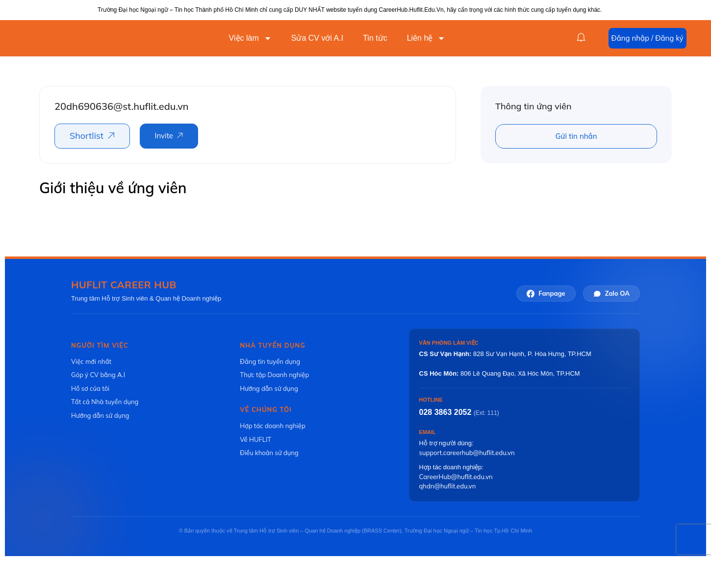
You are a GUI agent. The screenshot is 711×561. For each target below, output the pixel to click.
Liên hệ (426, 38)
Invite (164, 135)
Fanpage (546, 293)
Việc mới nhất (91, 361)
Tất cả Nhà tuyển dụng (104, 402)
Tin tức (375, 38)
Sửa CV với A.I (317, 38)
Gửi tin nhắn (576, 136)
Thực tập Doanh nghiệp (274, 375)
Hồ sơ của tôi (90, 388)
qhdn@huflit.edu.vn (447, 486)
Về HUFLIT (255, 439)
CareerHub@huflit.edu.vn (456, 477)
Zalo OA (611, 293)
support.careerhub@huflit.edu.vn (467, 453)
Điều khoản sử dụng (269, 453)
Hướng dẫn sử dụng (100, 415)
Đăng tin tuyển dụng (270, 361)
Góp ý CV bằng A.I (98, 375)
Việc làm (250, 38)
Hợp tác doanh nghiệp (272, 426)
